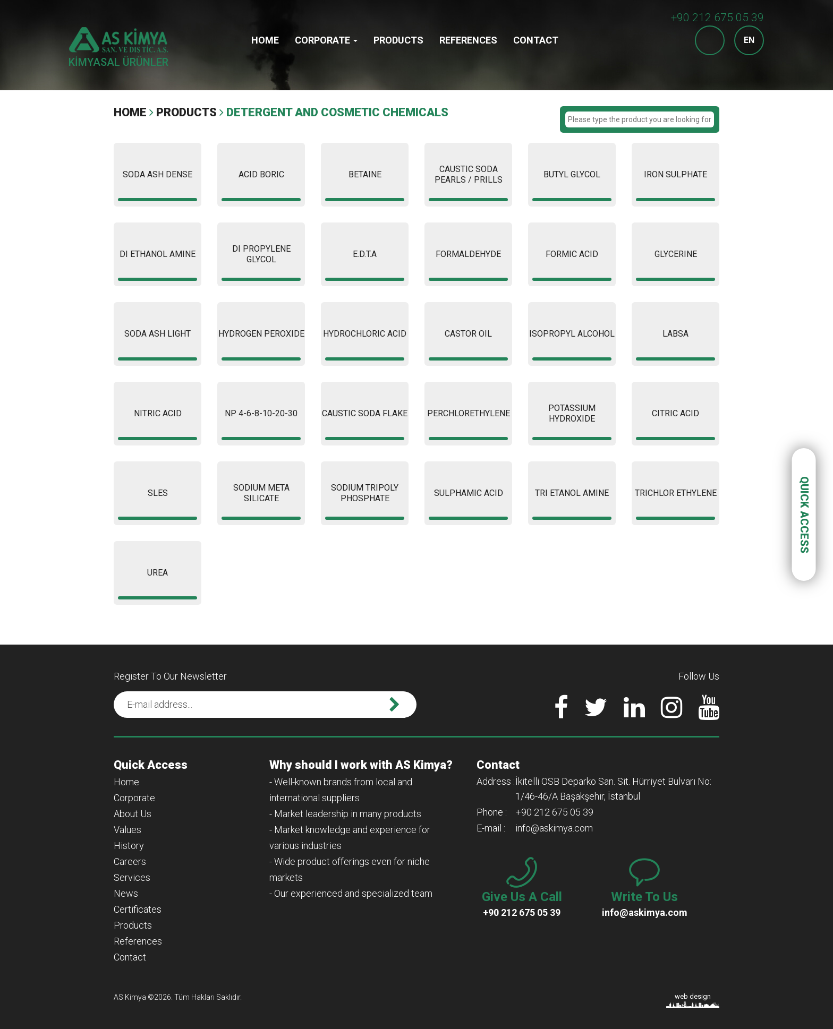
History (129, 845)
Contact (535, 40)
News (126, 893)
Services (132, 877)
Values (127, 829)
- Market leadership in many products (345, 813)
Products (398, 40)
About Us (132, 813)
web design (693, 996)
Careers (130, 861)
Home (265, 40)
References (468, 40)
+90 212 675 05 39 (717, 17)
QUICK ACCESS (804, 514)
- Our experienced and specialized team (350, 893)
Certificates (138, 909)
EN (749, 40)
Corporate (326, 40)
